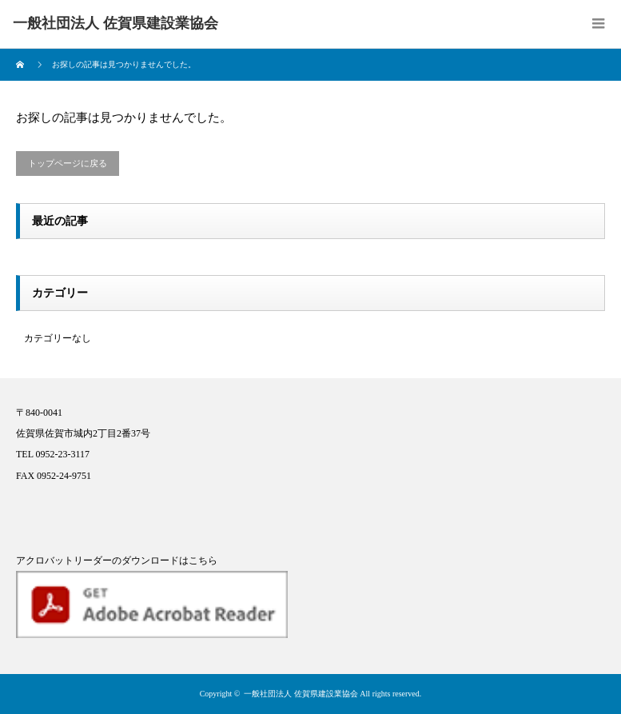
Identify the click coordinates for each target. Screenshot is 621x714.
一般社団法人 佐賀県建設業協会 (301, 693)
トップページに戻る (67, 163)
